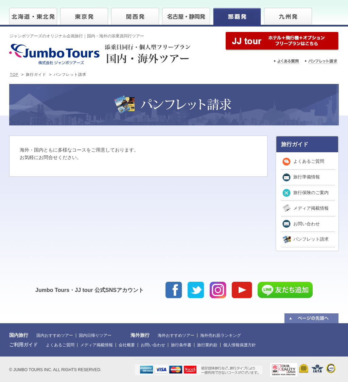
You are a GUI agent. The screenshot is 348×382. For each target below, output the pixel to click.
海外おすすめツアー (176, 335)
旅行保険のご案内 (311, 192)
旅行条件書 (181, 345)
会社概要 (127, 345)
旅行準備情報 (306, 176)
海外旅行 (140, 335)
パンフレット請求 (311, 239)
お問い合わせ (306, 223)
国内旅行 (18, 335)
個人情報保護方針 (239, 345)
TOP (14, 74)
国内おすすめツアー (54, 335)
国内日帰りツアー (95, 335)
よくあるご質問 (308, 161)
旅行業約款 (207, 345)
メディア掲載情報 (311, 208)
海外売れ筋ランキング (220, 335)
